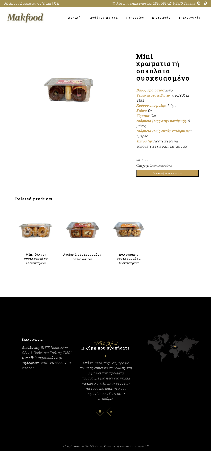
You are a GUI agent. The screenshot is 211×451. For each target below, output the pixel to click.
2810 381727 (162, 3)
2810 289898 (185, 3)
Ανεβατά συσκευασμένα (82, 254)
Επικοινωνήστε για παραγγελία (167, 173)
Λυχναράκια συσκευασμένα (129, 256)
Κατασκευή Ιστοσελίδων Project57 (126, 446)
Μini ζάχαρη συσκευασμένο (36, 256)
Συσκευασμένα (161, 165)
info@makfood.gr (48, 357)
